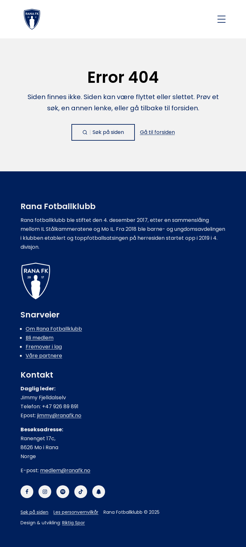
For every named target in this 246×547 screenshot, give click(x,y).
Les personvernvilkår (75, 512)
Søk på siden (34, 512)
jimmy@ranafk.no (59, 415)
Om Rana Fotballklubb (54, 328)
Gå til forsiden (157, 132)
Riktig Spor (73, 523)
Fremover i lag (44, 346)
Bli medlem (39, 337)
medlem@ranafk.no (65, 470)
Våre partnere (44, 355)
